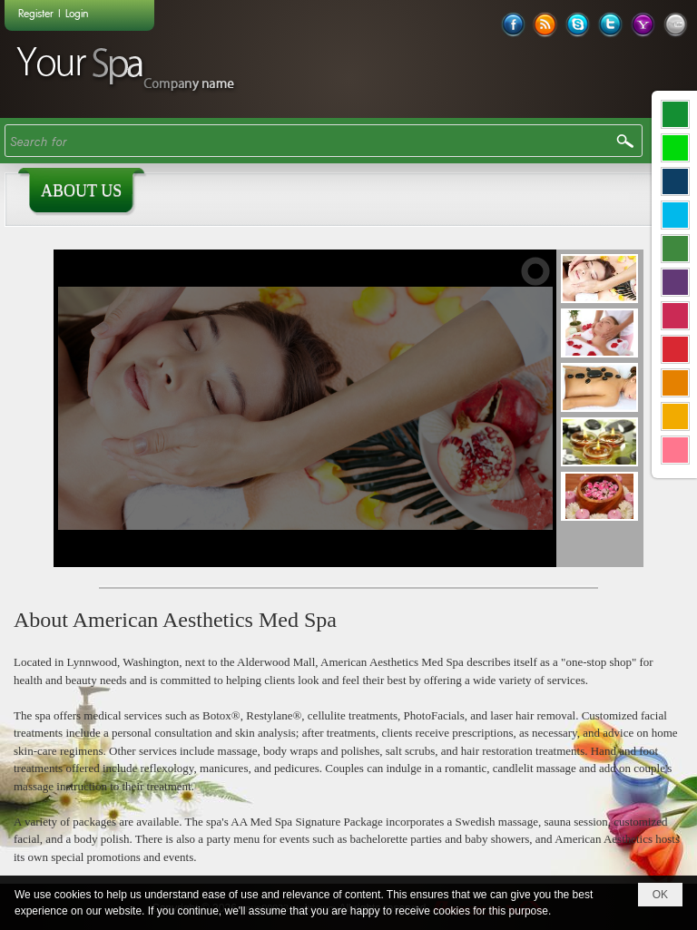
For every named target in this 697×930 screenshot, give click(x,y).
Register (36, 12)
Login (76, 12)
